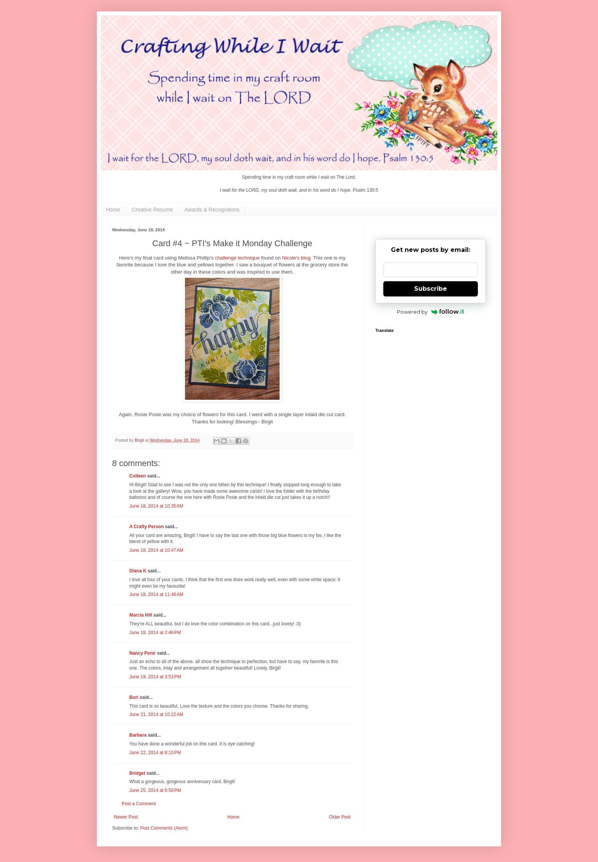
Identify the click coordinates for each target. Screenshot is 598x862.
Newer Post (126, 817)
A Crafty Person (146, 526)
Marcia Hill (140, 615)
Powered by (431, 312)
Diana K (137, 571)
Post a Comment (139, 803)
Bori (133, 697)
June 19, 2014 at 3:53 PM (155, 676)
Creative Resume (152, 210)
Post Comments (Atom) (164, 828)
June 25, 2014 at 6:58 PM (155, 790)
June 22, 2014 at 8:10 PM (155, 752)
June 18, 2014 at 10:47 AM (156, 550)
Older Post (339, 817)
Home (113, 210)
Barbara (137, 735)
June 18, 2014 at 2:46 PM (155, 632)
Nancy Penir (143, 653)
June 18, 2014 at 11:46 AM (156, 594)
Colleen (137, 476)
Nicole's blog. (297, 258)
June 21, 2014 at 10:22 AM (156, 714)
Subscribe (430, 288)
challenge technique (237, 258)
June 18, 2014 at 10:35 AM (156, 506)
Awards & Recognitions (212, 210)
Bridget (137, 773)
